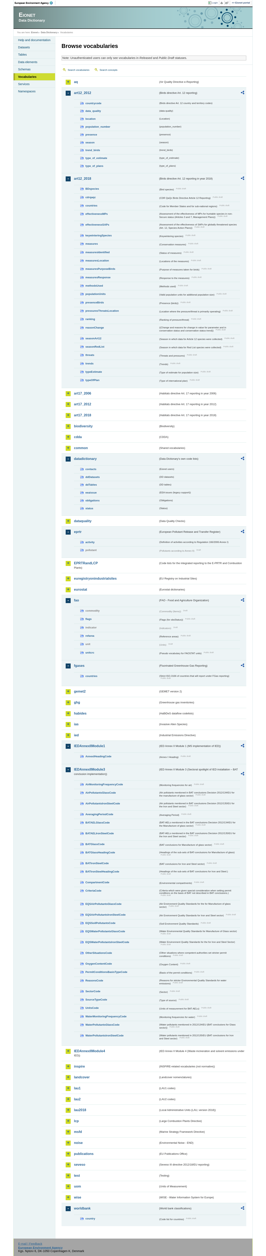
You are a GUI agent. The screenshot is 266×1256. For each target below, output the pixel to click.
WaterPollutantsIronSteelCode (104, 1035)
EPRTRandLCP (86, 563)
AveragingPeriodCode (99, 814)
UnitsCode (92, 1007)
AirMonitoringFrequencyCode (104, 784)
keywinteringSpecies (98, 235)
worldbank (82, 1208)
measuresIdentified (97, 252)
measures (91, 243)
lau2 (77, 1099)
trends (89, 363)
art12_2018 (82, 178)
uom (77, 1186)
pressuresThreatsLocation (102, 310)
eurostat (80, 589)
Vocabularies (27, 76)
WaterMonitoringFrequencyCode (106, 1016)
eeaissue (91, 492)
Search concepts (108, 70)
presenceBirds (94, 302)
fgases (79, 665)
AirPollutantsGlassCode (100, 792)
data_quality (93, 110)
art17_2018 (82, 415)
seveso (79, 1164)
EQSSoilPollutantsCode (100, 923)
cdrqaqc (90, 197)
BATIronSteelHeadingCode (102, 871)
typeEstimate (93, 371)
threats (89, 355)
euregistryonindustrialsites (95, 578)
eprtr (77, 532)
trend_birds (92, 150)
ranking (90, 319)
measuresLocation (97, 260)
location (90, 118)
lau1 (77, 1088)
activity (90, 542)
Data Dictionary (49, 32)
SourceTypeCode (96, 999)
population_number (97, 126)
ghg (77, 702)
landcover (82, 1077)
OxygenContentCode (98, 963)
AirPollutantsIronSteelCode (102, 803)
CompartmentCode (97, 882)
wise (77, 1197)
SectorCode (92, 991)
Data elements (27, 62)
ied (76, 735)
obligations (92, 500)
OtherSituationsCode (98, 952)
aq (76, 82)
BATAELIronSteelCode (99, 833)
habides (80, 713)
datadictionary (85, 459)
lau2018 (80, 1110)
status (89, 508)
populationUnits (95, 294)
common (81, 448)
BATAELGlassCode (97, 822)
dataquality (82, 521)
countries (91, 205)
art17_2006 (82, 393)
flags (88, 619)
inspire (79, 1066)
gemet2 (80, 691)
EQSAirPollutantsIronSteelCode (105, 914)
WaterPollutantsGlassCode (102, 1024)
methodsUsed (94, 285)
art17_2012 (82, 404)
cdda (78, 437)
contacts (90, 469)
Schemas (24, 69)
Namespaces (27, 91)
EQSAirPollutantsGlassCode (103, 903)
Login (215, 2)
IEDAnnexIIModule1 (89, 746)
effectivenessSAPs (97, 224)
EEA (35, 3)
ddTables (91, 484)
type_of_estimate (96, 158)
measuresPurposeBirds (100, 268)
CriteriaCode (93, 890)
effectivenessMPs (96, 213)
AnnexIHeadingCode (98, 756)
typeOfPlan (92, 380)
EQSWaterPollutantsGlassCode (105, 931)
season (90, 142)
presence (91, 134)
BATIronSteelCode (97, 863)
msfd (78, 1132)
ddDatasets (92, 477)
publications (84, 1154)
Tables (22, 54)
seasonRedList (94, 346)
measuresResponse (98, 277)
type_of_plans (94, 165)
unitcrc (89, 652)
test (77, 1175)
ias (76, 724)
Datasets (24, 47)
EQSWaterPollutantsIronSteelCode (107, 942)
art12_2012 (82, 93)
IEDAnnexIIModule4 (89, 1051)
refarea (89, 635)
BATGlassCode (95, 844)
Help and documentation (34, 40)
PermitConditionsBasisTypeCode (106, 972)
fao (76, 600)
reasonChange (94, 327)
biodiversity (83, 426)
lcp (76, 1121)
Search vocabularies (78, 70)
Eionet (34, 32)
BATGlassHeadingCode (100, 852)
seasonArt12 (93, 338)
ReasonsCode (94, 980)
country (90, 1218)
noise (78, 1143)
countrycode (93, 103)
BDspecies (92, 188)
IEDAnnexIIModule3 (89, 769)
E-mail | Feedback (30, 1243)
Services (24, 84)
